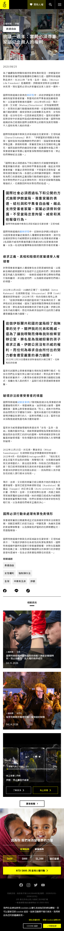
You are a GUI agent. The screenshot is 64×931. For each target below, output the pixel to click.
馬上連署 (44, 790)
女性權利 (9, 573)
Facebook (21, 885)
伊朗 (32, 581)
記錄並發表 (23, 402)
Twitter (36, 885)
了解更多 (17, 790)
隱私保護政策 (34, 919)
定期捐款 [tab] (24, 849)
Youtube (43, 885)
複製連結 (28, 591)
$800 (24, 858)
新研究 (30, 95)
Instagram (28, 885)
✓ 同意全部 (51, 926)
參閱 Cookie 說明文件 (52, 919)
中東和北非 (20, 581)
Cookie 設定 (32, 926)
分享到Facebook (5, 591)
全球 (7, 581)
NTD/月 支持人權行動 (30, 870)
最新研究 (24, 231)
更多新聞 (30, 803)
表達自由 (9, 565)
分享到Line (17, 591)
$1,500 (39, 858)
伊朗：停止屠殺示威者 (17, 779)
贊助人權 (38, 4)
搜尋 (50, 4)
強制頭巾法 (25, 573)
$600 (9, 858)
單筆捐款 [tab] (39, 849)
